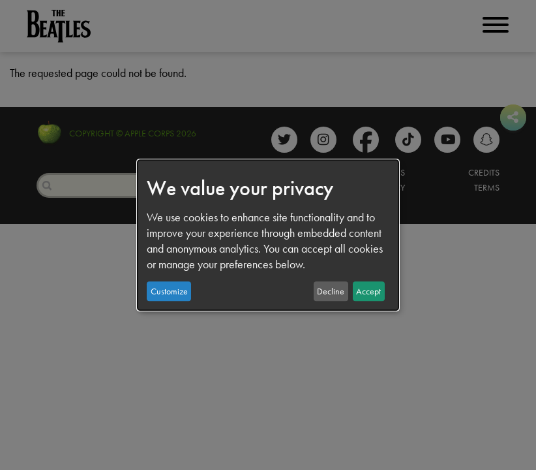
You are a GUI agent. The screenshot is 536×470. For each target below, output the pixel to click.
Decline (330, 291)
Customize (169, 291)
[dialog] (268, 235)
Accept (368, 291)
